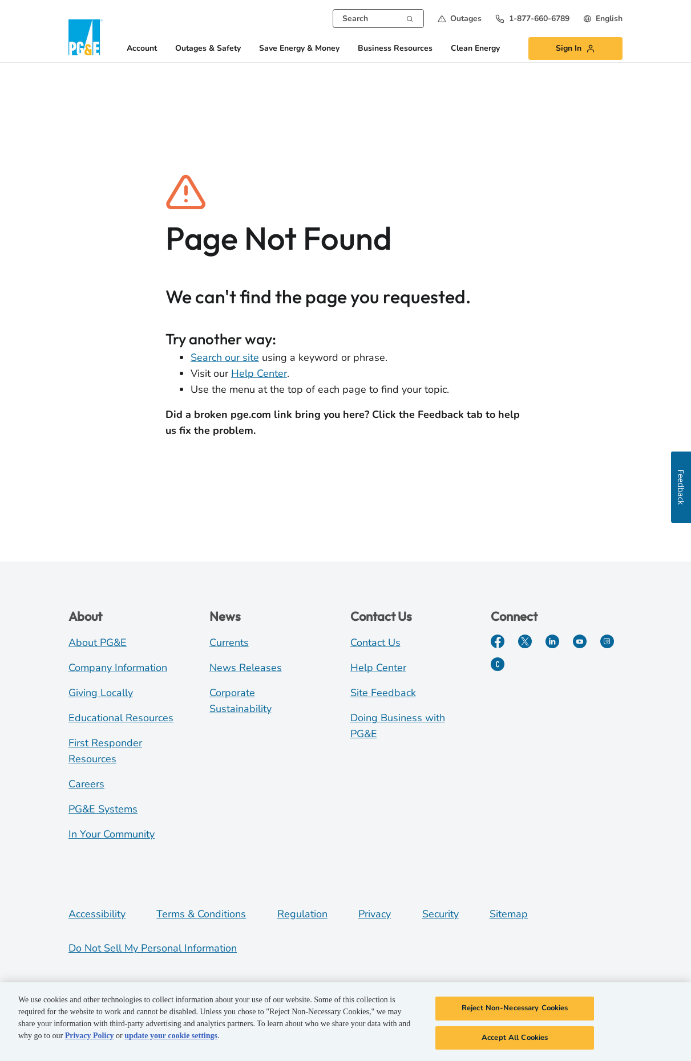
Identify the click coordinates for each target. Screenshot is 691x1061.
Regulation (302, 914)
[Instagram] (607, 641)
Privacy (374, 914)
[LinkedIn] (552, 641)
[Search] (410, 18)
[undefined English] (603, 19)
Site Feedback (383, 693)
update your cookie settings (170, 1037)
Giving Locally (100, 693)
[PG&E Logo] (85, 37)
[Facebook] (497, 641)
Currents (229, 642)
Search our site (225, 357)
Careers (86, 784)
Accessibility (97, 914)
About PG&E (97, 642)
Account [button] (142, 49)
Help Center (259, 373)
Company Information (117, 667)
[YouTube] (579, 641)
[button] (460, 19)
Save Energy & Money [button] (299, 49)
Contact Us (375, 642)
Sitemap (509, 914)
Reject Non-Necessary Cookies (515, 1010)
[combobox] (378, 18)
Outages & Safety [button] (208, 49)
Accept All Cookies (515, 1039)
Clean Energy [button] (475, 49)
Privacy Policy (89, 1037)
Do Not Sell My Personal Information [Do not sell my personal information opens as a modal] (152, 948)
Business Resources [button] (395, 49)
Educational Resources (120, 718)
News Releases (245, 667)
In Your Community (111, 834)
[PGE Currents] (497, 664)
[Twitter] (525, 641)
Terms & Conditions (201, 914)
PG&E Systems (103, 809)
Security (440, 914)
